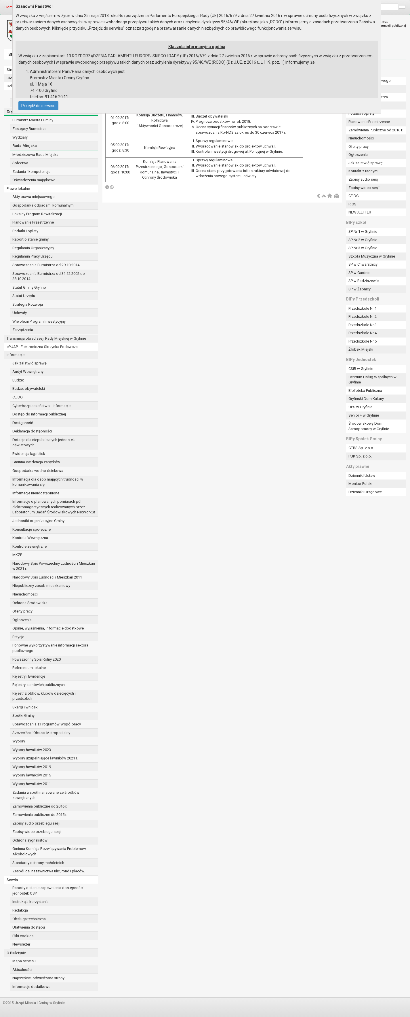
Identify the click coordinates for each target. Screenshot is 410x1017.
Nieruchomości (25, 594)
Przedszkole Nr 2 (362, 316)
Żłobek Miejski (360, 349)
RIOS (352, 204)
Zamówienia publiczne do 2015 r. (39, 814)
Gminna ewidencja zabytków (36, 462)
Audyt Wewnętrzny (27, 371)
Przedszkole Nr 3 (362, 325)
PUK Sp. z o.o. (360, 456)
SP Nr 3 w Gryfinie (362, 248)
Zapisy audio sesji (363, 179)
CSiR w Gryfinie (360, 368)
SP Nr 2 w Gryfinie (362, 240)
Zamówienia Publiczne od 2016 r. (375, 130)
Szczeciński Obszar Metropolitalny (41, 733)
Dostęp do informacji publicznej (39, 414)
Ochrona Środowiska (29, 603)
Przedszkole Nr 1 (362, 308)
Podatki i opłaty (25, 231)
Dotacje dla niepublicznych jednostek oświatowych (43, 442)
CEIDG (17, 397)
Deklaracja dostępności (32, 431)
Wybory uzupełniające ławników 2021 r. (45, 758)
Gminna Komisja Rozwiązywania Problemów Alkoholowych (49, 851)
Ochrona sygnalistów (29, 840)
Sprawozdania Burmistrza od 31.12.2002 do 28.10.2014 (48, 276)
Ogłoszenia (22, 620)
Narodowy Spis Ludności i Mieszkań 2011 (47, 577)
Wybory (18, 741)
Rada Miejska (24, 145)
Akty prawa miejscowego (33, 196)
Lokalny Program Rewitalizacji (37, 214)
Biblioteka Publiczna (365, 390)
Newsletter (21, 944)
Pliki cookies (22, 936)
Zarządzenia (22, 330)
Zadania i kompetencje (31, 171)
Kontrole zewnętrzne (29, 546)
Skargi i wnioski (25, 707)
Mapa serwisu (24, 961)
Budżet (18, 380)
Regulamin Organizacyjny (33, 248)
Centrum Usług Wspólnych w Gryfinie (372, 380)
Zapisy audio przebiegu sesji (36, 823)
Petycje (18, 637)
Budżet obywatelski (28, 388)
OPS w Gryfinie (360, 407)
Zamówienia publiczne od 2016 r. (39, 806)
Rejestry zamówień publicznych (38, 685)
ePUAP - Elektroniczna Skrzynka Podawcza (42, 347)
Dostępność (22, 423)
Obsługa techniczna (29, 919)
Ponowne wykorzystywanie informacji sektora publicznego (50, 648)
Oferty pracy (22, 611)
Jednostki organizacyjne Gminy (38, 521)
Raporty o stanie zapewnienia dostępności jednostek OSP (47, 890)
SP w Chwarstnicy (362, 264)
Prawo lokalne (18, 188)
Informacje (15, 355)
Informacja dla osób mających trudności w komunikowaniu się (47, 482)
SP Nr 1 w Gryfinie (362, 231)
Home (10, 7)
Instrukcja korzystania (30, 901)
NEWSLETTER (359, 212)
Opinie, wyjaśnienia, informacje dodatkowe (48, 628)
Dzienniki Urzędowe (365, 492)
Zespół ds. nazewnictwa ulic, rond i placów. (48, 871)
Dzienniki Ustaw (361, 475)
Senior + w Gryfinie (363, 415)
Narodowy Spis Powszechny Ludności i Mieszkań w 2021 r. (53, 566)
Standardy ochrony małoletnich (38, 863)
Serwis (12, 880)
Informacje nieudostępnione (35, 493)
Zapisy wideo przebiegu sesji (36, 831)
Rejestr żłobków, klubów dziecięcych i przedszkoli (44, 696)
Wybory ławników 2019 (31, 767)
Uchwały (19, 313)
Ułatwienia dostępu (28, 927)
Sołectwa (20, 163)
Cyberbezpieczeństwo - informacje (41, 406)
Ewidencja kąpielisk (28, 453)
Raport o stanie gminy (30, 239)
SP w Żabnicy (359, 289)
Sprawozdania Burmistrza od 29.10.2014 (45, 265)
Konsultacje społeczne (31, 529)
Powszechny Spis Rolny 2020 (36, 659)
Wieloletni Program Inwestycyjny (39, 321)
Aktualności (22, 969)
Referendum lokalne (29, 668)
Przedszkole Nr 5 (362, 341)
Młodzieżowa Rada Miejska (35, 154)
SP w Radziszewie (363, 281)
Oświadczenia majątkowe (33, 180)
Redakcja (20, 910)
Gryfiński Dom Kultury (366, 398)
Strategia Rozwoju (27, 304)
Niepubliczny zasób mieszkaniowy (41, 585)
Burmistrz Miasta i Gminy (32, 120)
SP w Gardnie (359, 273)
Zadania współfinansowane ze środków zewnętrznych (45, 795)
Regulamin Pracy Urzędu (32, 256)
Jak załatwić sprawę (29, 363)
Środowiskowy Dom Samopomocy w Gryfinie (368, 426)
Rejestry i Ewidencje (28, 676)
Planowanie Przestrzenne (33, 222)
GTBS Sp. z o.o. (361, 448)
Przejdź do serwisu (38, 105)
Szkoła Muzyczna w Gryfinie (371, 256)
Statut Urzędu (23, 296)
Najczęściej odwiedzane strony (38, 978)
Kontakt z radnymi (363, 171)
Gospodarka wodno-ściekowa (37, 470)
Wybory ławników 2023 (31, 750)
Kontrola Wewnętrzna (30, 538)
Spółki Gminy (23, 715)
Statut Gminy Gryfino (29, 287)
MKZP (17, 555)
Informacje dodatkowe (31, 986)
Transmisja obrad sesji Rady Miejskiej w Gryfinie (46, 338)
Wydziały (20, 137)
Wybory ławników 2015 (31, 775)
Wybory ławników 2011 (31, 784)
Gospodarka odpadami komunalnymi (43, 205)
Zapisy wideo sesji (364, 188)
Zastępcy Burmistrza (29, 128)
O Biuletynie (16, 953)
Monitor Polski (360, 483)
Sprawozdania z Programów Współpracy (46, 724)
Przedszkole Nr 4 (362, 333)
